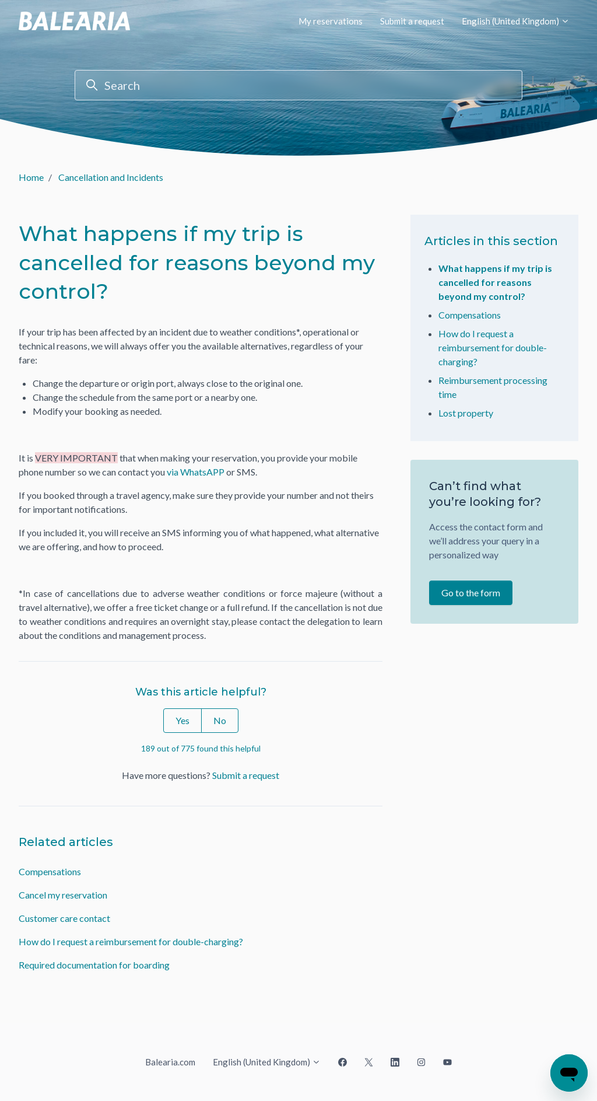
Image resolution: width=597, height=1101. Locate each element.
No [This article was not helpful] (219, 720)
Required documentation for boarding (94, 964)
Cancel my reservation (63, 894)
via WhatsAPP (195, 471)
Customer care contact (64, 918)
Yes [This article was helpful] (182, 720)
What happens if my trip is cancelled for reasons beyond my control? (495, 282)
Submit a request (412, 21)
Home (31, 177)
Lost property (465, 412)
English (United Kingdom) (516, 21)
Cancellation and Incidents (110, 177)
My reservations (330, 21)
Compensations (50, 871)
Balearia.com (170, 1062)
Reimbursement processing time (492, 387)
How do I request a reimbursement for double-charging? (131, 941)
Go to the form (470, 592)
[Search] (298, 85)
